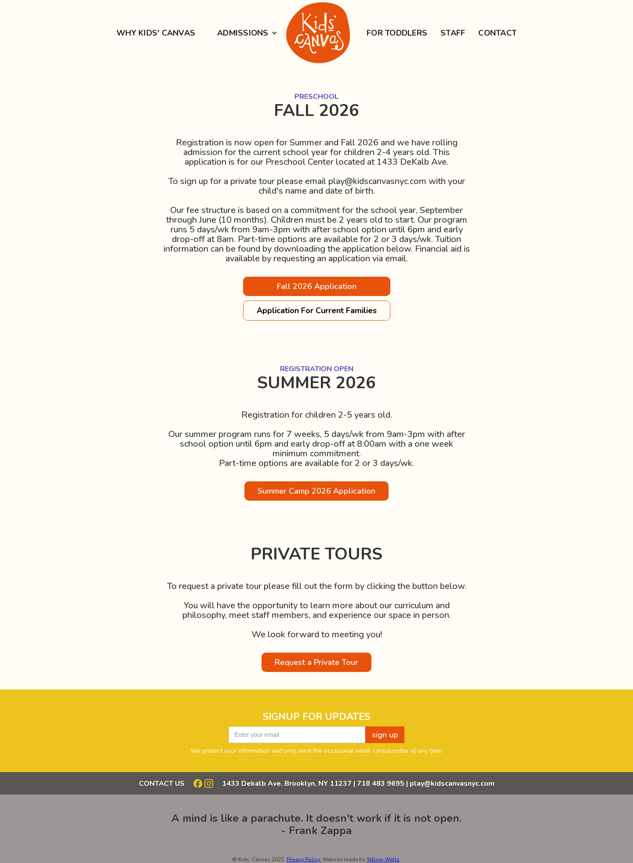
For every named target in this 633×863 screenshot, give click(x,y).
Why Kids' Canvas (155, 33)
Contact (497, 33)
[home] (316, 33)
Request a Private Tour (316, 662)
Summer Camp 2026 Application (316, 491)
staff (452, 33)
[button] (244, 33)
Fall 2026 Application (317, 286)
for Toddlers (397, 33)
